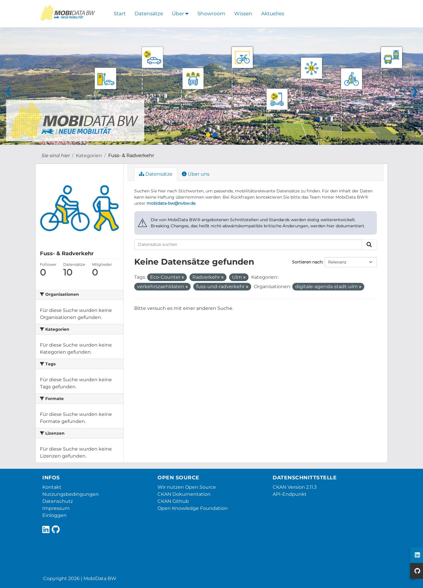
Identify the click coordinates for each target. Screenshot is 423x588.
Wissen (243, 13)
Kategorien (89, 155)
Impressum (56, 508)
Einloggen (54, 515)
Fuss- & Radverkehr (131, 155)
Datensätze (149, 13)
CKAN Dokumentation (184, 494)
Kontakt (51, 487)
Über (180, 13)
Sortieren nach (307, 262)
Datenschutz (57, 501)
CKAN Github (173, 501)
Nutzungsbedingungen (70, 494)
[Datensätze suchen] (248, 244)
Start (120, 13)
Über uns (195, 174)
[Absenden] (369, 244)
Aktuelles (272, 13)
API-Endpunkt (290, 494)
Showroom (211, 13)
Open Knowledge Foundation (192, 508)
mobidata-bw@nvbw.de (171, 203)
